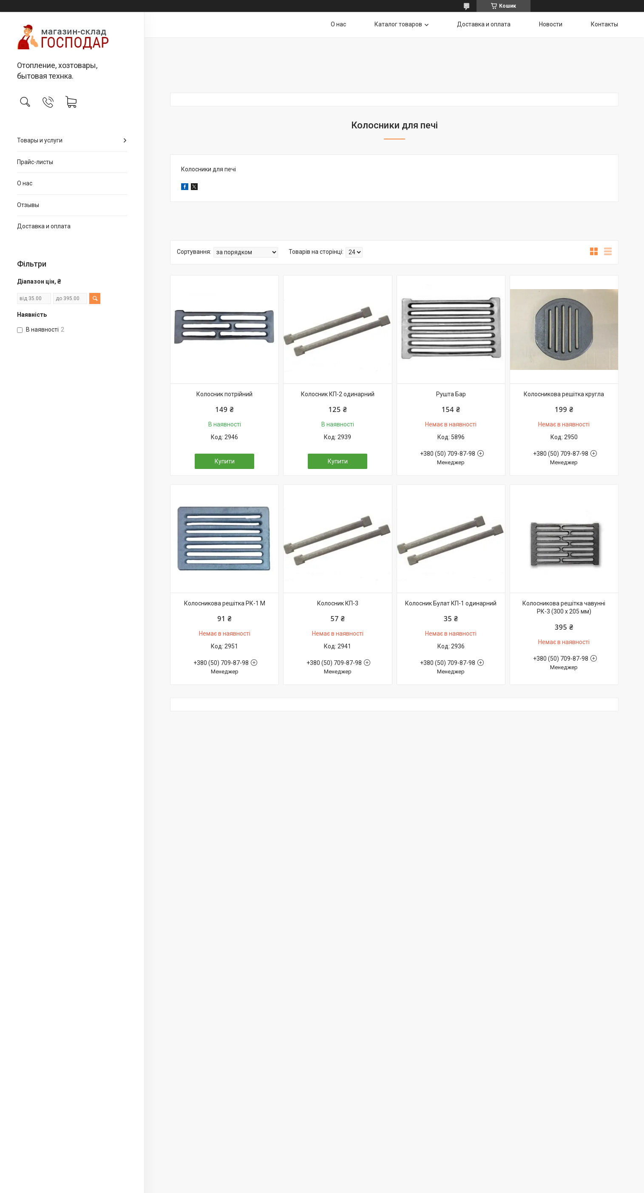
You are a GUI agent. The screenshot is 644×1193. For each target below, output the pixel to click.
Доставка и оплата (44, 226)
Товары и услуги (39, 140)
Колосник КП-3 (337, 603)
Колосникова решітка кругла (564, 394)
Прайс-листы (35, 162)
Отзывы (28, 205)
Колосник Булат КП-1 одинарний (450, 603)
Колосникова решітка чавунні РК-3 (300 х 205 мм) (563, 607)
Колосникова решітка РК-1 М (224, 603)
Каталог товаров (398, 24)
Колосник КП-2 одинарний (337, 394)
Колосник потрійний (224, 394)
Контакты (604, 24)
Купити (225, 461)
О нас (24, 183)
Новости (550, 24)
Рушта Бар (451, 394)
